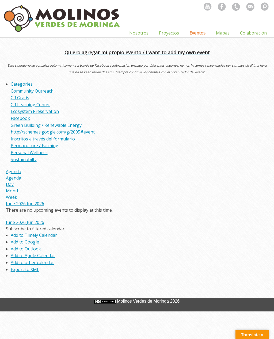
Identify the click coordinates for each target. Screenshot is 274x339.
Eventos (197, 33)
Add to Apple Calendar (33, 255)
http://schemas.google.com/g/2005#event (53, 132)
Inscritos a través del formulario (43, 139)
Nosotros (139, 33)
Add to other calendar (32, 262)
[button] (35, 229)
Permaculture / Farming (34, 145)
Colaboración (253, 33)
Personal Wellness (29, 152)
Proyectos (169, 33)
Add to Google (25, 242)
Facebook (20, 118)
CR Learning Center (30, 105)
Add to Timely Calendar (34, 235)
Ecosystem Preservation (35, 111)
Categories (22, 84)
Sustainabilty (24, 159)
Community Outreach (32, 91)
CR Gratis (20, 98)
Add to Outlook (26, 249)
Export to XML (25, 269)
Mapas (223, 33)
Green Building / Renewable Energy (46, 125)
